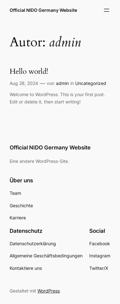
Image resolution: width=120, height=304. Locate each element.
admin (62, 83)
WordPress (48, 290)
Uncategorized (90, 83)
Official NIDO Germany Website (43, 10)
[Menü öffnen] (106, 10)
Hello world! (29, 71)
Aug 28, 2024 (24, 83)
